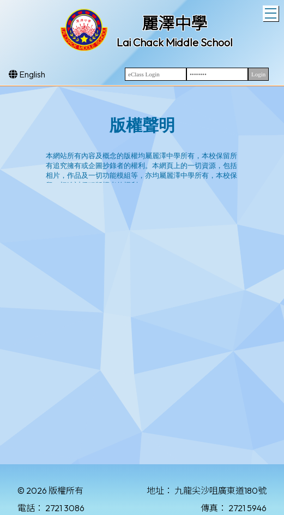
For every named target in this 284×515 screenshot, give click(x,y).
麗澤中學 (174, 23)
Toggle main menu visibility (272, 12)
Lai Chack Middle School (175, 42)
